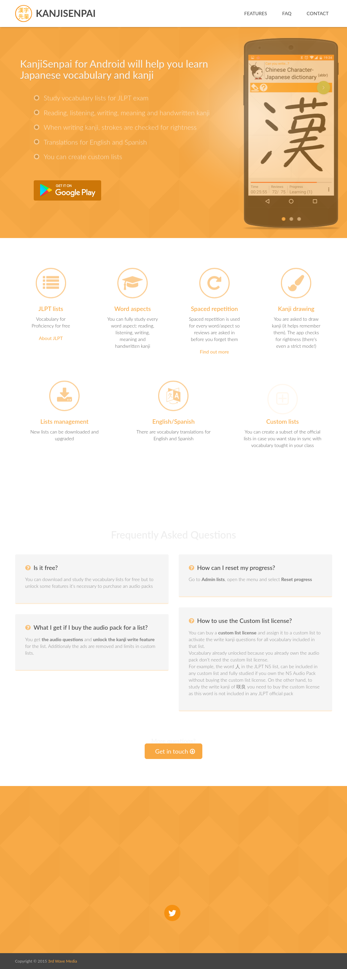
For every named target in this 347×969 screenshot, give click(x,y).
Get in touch (175, 751)
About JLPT (51, 338)
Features (255, 13)
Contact (317, 13)
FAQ (287, 13)
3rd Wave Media (62, 961)
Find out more (214, 352)
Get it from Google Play (67, 190)
